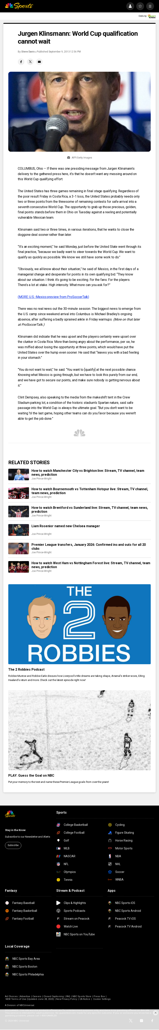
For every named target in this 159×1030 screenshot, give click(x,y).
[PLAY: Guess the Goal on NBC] (79, 730)
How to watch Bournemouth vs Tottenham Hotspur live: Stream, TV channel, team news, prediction (89, 491)
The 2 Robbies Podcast (26, 669)
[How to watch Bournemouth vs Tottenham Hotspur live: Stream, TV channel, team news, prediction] (18, 493)
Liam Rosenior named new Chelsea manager (65, 526)
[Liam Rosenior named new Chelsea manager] (18, 530)
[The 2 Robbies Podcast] (79, 624)
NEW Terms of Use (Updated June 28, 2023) (30, 999)
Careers (37, 996)
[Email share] (39, 61)
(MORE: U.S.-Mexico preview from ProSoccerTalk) (53, 297)
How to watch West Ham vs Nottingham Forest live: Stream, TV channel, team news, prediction (90, 565)
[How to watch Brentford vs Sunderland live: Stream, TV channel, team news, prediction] (18, 511)
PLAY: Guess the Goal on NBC (31, 775)
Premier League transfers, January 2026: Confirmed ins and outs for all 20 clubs (88, 547)
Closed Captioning (53, 996)
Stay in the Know (15, 830)
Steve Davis (28, 51)
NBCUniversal (26, 1005)
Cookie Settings (102, 999)
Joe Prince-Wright (41, 478)
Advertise (25, 996)
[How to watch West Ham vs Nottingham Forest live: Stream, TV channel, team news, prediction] (18, 567)
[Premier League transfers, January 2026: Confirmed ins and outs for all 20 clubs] (18, 548)
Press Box (99, 996)
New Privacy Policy (66, 999)
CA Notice (85, 999)
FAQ (68, 996)
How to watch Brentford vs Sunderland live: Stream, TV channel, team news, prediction (89, 510)
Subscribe (13, 845)
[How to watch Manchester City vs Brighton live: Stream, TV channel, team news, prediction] (18, 474)
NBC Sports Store (81, 996)
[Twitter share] (30, 61)
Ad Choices (11, 996)
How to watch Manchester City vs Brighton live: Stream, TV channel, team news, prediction (87, 473)
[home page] (19, 6)
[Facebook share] (21, 61)
